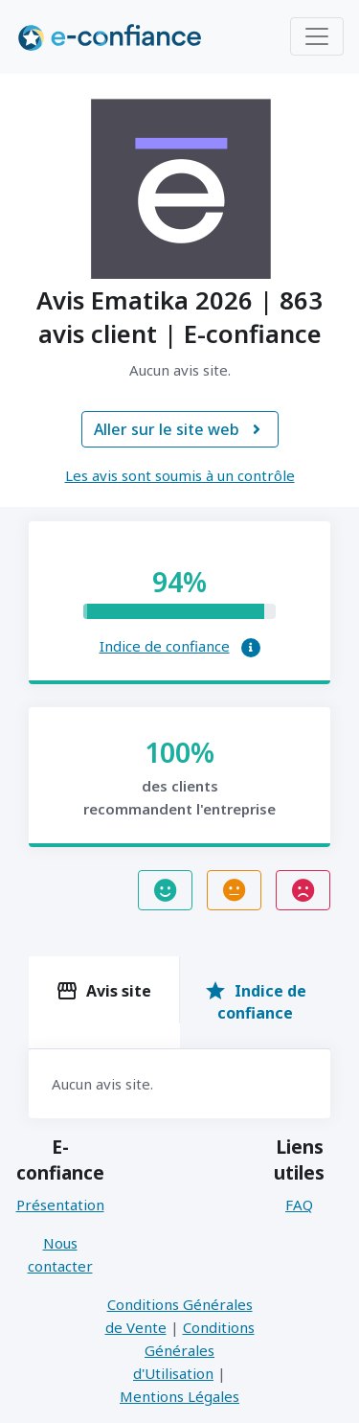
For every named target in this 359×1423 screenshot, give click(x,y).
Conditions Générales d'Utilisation (194, 1350)
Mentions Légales (179, 1396)
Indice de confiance (165, 645)
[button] (250, 647)
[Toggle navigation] (317, 36)
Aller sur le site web (180, 429)
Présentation (60, 1204)
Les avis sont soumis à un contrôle (180, 475)
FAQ (299, 1204)
